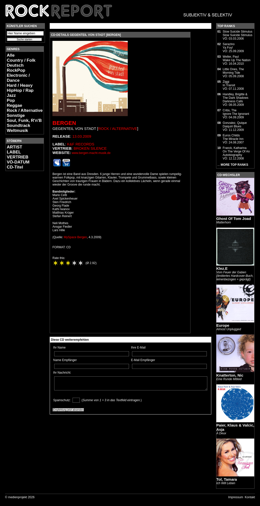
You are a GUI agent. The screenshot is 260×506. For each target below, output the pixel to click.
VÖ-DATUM (18, 162)
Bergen (64, 123)
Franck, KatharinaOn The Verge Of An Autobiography (236, 151)
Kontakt (250, 497)
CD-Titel (15, 167)
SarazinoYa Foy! (228, 45)
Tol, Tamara (226, 479)
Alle (11, 55)
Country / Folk (21, 60)
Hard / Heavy (20, 85)
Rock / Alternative (25, 110)
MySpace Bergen (75, 237)
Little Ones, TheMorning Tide (233, 70)
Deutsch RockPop (16, 68)
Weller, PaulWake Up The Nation (236, 58)
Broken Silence (90, 148)
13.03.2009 (81, 136)
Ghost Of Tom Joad (233, 218)
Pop (11, 100)
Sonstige (16, 115)
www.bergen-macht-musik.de (91, 153)
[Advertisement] (21, 250)
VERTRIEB (17, 157)
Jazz (11, 95)
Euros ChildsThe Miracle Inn (233, 137)
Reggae (14, 105)
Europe (222, 325)
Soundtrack (18, 125)
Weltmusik (17, 130)
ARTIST (14, 147)
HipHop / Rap (20, 90)
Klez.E (222, 268)
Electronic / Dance (18, 78)
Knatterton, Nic (229, 375)
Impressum (235, 497)
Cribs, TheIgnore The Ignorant (236, 112)
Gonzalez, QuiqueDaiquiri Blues (235, 124)
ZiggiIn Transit (229, 83)
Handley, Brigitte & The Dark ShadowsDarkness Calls (235, 98)
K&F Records (80, 144)
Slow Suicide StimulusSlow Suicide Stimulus (237, 33)
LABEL (14, 152)
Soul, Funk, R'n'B (24, 120)
